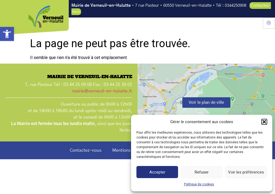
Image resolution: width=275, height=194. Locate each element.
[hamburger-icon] (269, 23)
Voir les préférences (246, 172)
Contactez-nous (86, 150)
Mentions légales (129, 150)
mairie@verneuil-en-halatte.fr (102, 91)
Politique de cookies (199, 184)
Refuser (202, 172)
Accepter (157, 172)
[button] (7, 34)
